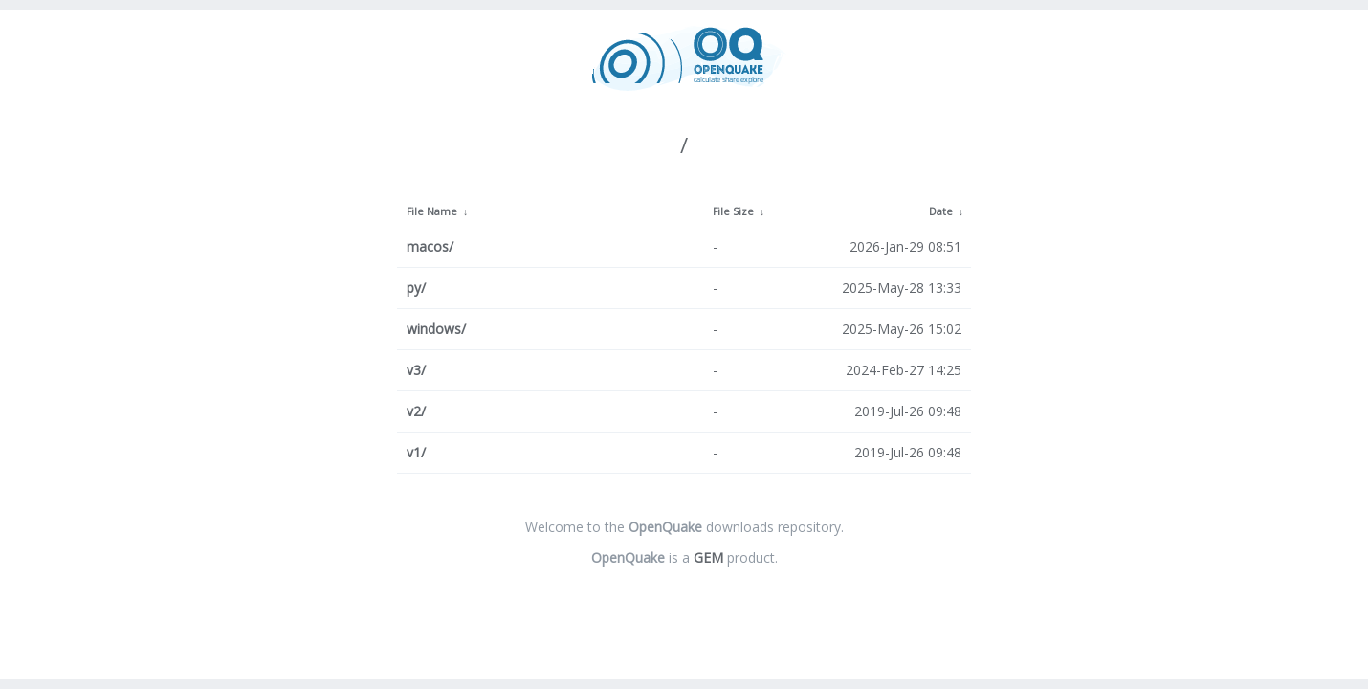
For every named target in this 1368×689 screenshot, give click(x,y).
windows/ (436, 329)
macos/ (430, 246)
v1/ (416, 452)
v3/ (416, 370)
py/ (416, 287)
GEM (708, 557)
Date (941, 211)
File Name (432, 211)
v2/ (416, 411)
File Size (733, 211)
